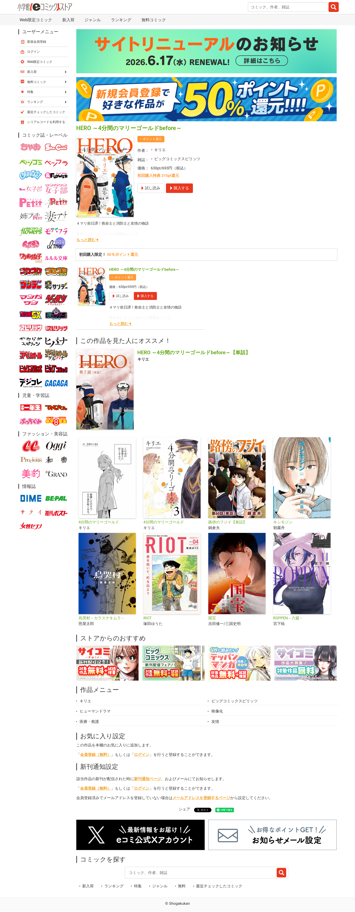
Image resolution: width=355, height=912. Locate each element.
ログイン (141, 754)
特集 (138, 886)
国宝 (212, 618)
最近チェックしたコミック (219, 886)
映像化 (217, 711)
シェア (184, 809)
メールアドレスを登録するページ (201, 798)
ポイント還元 (152, 139)
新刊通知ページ (147, 779)
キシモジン (283, 522)
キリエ (160, 149)
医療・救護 (89, 721)
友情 (215, 721)
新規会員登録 (36, 41)
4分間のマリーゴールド (99, 522)
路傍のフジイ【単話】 (227, 522)
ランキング (121, 19)
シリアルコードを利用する (46, 122)
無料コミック (154, 19)
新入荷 (68, 19)
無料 (182, 886)
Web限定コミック (35, 19)
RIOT (147, 618)
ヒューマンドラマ (95, 711)
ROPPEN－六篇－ (288, 618)
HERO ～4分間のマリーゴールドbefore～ (144, 269)
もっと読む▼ (87, 240)
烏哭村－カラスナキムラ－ (102, 618)
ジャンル (92, 19)
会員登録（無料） (95, 754)
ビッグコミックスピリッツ (177, 159)
